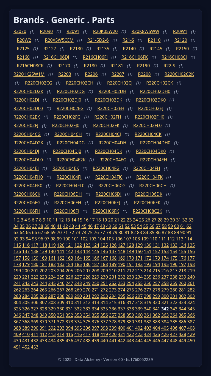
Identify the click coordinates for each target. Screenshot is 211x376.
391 (43, 328)
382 (147, 322)
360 (139, 315)
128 (130, 245)
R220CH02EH (110, 108)
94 (28, 239)
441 (112, 341)
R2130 (76, 49)
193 (147, 264)
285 (34, 296)
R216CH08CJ (174, 57)
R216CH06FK (134, 57)
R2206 (91, 74)
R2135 (102, 49)
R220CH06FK (106, 211)
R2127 (49, 49)
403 (147, 328)
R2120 (180, 40)
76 (96, 232)
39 (46, 226)
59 (170, 226)
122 (78, 245)
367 (17, 322)
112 (171, 239)
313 (95, 302)
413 (52, 334)
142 (69, 251)
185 (78, 264)
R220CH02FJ (25, 125)
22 (123, 220)
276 (139, 290)
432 (34, 341)
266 (52, 290)
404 (156, 328)
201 (34, 271)
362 (156, 315)
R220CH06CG (112, 186)
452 (26, 347)
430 (17, 341)
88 (170, 232)
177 (191, 258)
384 (165, 322)
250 (95, 283)
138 (34, 251)
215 (156, 271)
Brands (28, 20)
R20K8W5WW (145, 31)
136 (17, 251)
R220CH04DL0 (28, 160)
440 (104, 341)
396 (86, 328)
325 (17, 309)
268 (69, 290)
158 (26, 258)
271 (95, 290)
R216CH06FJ (95, 57)
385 (173, 322)
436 (69, 341)
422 (130, 334)
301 (173, 296)
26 (147, 220)
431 (26, 341)
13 (67, 220)
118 (43, 245)
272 (104, 290)
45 (83, 226)
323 (182, 302)
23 (129, 220)
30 (172, 220)
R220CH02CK (159, 83)
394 (69, 328)
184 (69, 264)
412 (43, 334)
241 (17, 283)
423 (139, 334)
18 (98, 220)
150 (139, 251)
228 (86, 277)
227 (78, 277)
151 (147, 251)
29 (166, 220)
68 (46, 232)
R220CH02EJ (150, 108)
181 (43, 264)
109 (145, 239)
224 (52, 277)
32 (184, 220)
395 (78, 328)
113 (179, 239)
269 (78, 290)
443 (130, 341)
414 (60, 334)
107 (127, 239)
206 (78, 271)
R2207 (118, 74)
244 (43, 283)
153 (165, 251)
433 (43, 341)
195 (165, 264)
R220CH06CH (153, 186)
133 (173, 245)
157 (17, 258)
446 (156, 341)
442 (121, 341)
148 (121, 251)
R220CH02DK (108, 100)
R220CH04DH (112, 143)
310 (69, 302)
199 (17, 271)
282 (191, 290)
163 (69, 258)
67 (40, 232)
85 (151, 232)
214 (147, 271)
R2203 (64, 74)
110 (153, 239)
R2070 (19, 31)
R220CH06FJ (66, 211)
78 (108, 232)
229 (95, 277)
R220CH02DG (71, 91)
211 (121, 271)
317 (130, 302)
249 (86, 283)
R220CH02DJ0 (67, 100)
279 (165, 290)
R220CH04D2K (28, 143)
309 (60, 302)
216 (165, 271)
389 (26, 328)
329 (52, 309)
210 (112, 271)
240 (191, 277)
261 (191, 283)
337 (121, 309)
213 (139, 271)
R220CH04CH (68, 134)
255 (139, 283)
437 (78, 341)
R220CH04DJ (26, 151)
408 (191, 328)
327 (34, 309)
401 (130, 328)
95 (34, 239)
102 (84, 239)
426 (165, 334)
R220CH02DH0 (155, 91)
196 (173, 264)
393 (60, 328)
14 (73, 220)
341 (156, 309)
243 (34, 283)
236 (156, 277)
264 (34, 290)
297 (139, 296)
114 (188, 239)
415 (69, 334)
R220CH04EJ (26, 168)
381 (139, 322)
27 (153, 220)
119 (52, 245)
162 (60, 258)
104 (101, 239)
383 (156, 322)
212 (130, 271)
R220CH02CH (79, 83)
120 (60, 245)
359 (130, 315)
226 (69, 277)
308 (52, 302)
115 (17, 245)
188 (104, 264)
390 (34, 328)
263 (26, 290)
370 (43, 322)
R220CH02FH (107, 117)
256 (147, 283)
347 (26, 315)
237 (165, 277)
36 (28, 226)
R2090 (46, 31)
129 (139, 245)
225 (60, 277)
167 (104, 258)
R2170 (63, 66)
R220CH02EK (26, 117)
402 (139, 328)
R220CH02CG (38, 83)
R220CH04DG (71, 143)
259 (173, 283)
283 (17, 296)
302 (182, 296)
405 (165, 328)
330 (60, 309)
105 (110, 239)
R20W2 (24, 40)
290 (78, 296)
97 (46, 239)
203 (52, 271)
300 (165, 296)
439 (95, 341)
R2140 (129, 49)
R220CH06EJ (107, 203)
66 (34, 232)
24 (135, 220)
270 (86, 290)
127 (121, 245)
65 (28, 232)
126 (112, 245)
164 (78, 258)
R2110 (154, 40)
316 (121, 302)
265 (43, 290)
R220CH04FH (146, 168)
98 (53, 239)
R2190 (143, 66)
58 (164, 226)
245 (52, 283)
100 (66, 239)
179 (26, 264)
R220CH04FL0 (70, 186)
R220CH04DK (108, 151)
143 (78, 251)
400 (121, 328)
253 (121, 283)
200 (26, 271)
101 (75, 239)
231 (112, 277)
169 (121, 258)
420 (112, 334)
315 (112, 302)
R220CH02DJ (26, 100)
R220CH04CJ (108, 134)
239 (182, 277)
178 (17, 264)
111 (162, 239)
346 (17, 315)
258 (165, 283)
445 (147, 341)
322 (173, 302)
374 (78, 322)
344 (182, 309)
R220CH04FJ (69, 177)
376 (95, 322)
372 (60, 322)
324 (191, 302)
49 (108, 226)
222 (34, 277)
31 (178, 220)
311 (78, 302)
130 (147, 245)
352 (69, 315)
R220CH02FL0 (147, 125)
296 (130, 296)
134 (182, 245)
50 (114, 226)
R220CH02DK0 (151, 100)
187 (95, 264)
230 (104, 277)
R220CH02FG (67, 117)
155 (182, 251)
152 (156, 251)
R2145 (155, 49)
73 (77, 232)
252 (112, 283)
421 (121, 334)
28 (160, 220)
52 (127, 226)
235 (147, 277)
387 (191, 322)
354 (86, 315)
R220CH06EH (67, 203)
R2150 (182, 49)
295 (121, 296)
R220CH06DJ (108, 194)
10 (48, 220)
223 (43, 277)
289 (69, 296)
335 (104, 309)
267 (60, 290)
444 (139, 341)
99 (59, 239)
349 (43, 315)
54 (139, 226)
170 (130, 258)
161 (52, 258)
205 (69, 271)
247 (69, 283)
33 (190, 220)
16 (86, 220)
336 (112, 309)
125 (104, 245)
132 (165, 245)
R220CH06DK (148, 194)
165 (86, 258)
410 (26, 334)
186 (86, 264)
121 (69, 245)
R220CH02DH (112, 91)
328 (43, 309)
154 (173, 251)
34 (15, 226)
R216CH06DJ (56, 57)
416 (78, 334)
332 (78, 309)
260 (182, 283)
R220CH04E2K (71, 160)
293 (104, 296)
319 (147, 302)
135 (191, 245)
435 (60, 341)
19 (104, 220)
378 (112, 322)
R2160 (23, 57)
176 (182, 258)
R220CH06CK (26, 194)
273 (112, 290)
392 (52, 328)
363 (165, 315)
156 (191, 251)
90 (182, 232)
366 (191, 315)
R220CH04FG (106, 168)
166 (95, 258)
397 (95, 328)
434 (52, 341)
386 (182, 322)
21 (116, 220)
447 (165, 341)
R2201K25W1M (29, 74)
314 (104, 302)
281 (182, 290)
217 (173, 271)
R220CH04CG (27, 134)
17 (92, 220)
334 (95, 309)
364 (173, 315)
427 (173, 334)
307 (43, 302)
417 (86, 334)
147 (112, 251)
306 (34, 302)
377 (104, 322)
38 (40, 226)
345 (191, 309)
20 (110, 220)
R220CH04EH (153, 160)
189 (112, 264)
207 (86, 271)
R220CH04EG (112, 160)
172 (147, 258)
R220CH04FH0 (28, 177)
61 (182, 226)
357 (112, 315)
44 (77, 226)
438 (86, 341)
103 (92, 239)
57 (158, 226)
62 (189, 226)
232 (121, 277)
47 (96, 226)
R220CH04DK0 (151, 151)
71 (65, 232)
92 (15, 239)
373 (69, 322)
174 (165, 258)
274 (121, 290)
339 (139, 309)
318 (139, 302)
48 (102, 226)
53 (133, 226)
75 (90, 232)
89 (176, 232)
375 (86, 322)
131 (156, 245)
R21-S (128, 40)
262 (17, 290)
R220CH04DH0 (155, 143)
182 (52, 264)
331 (69, 309)
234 (139, 277)
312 (86, 302)
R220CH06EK (147, 203)
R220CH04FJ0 (109, 177)
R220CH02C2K (179, 74)
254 (130, 283)
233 (130, 277)
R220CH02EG (70, 108)
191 (130, 264)
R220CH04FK (149, 177)
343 (173, 309)
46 (90, 226)
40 (53, 226)
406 (173, 328)
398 (104, 328)
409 (17, 334)
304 (17, 302)
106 (119, 239)
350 (52, 315)
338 (130, 309)
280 (173, 290)
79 (114, 232)
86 (158, 232)
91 (189, 232)
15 (79, 220)
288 (60, 296)
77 (102, 232)
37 (34, 226)
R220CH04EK (65, 168)
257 (156, 283)
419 (104, 334)
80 (120, 232)
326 (26, 309)
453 (34, 347)
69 (53, 232)
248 (78, 283)
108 (136, 239)
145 (95, 251)
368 (26, 322)
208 (95, 271)
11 (54, 220)
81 (127, 232)
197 (182, 264)
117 (34, 245)
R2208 (144, 74)
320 (156, 302)
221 (26, 277)
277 (147, 290)
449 (182, 341)
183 (60, 264)
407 (182, 328)
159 (34, 258)
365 (182, 315)
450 (191, 341)
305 (26, 302)
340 (147, 309)
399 (112, 328)
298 (147, 296)
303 (191, 296)
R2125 (23, 49)
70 (59, 232)
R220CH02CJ (119, 83)
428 (182, 334)
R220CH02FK (106, 125)
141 (60, 251)
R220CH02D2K (28, 91)
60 (176, 226)
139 (43, 251)
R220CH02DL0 (28, 108)
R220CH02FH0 (149, 117)
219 (191, 271)
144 (86, 251)
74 (83, 232)
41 (59, 226)
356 (104, 315)
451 (17, 347)
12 (61, 220)
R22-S (169, 66)
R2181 (116, 66)
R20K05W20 (105, 31)
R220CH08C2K (147, 211)
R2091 (72, 31)
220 (17, 277)
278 (156, 290)
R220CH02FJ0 (65, 125)
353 (78, 315)
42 (65, 226)
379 (121, 322)
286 (43, 296)
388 (17, 328)
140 (52, 251)
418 (95, 334)
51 (120, 226)
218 (182, 271)
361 (147, 315)
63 (15, 232)
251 (104, 283)
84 (145, 232)
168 (112, 258)
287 (52, 296)
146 (104, 251)
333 (86, 309)
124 (95, 245)
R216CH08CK (30, 66)
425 (156, 334)
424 (147, 334)
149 (130, 251)
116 (26, 245)
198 (191, 264)
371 (52, 322)
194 (156, 264)
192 (139, 264)
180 (34, 264)
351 (60, 315)
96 (40, 239)
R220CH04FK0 (27, 186)
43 (71, 226)
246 (60, 283)
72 (71, 232)
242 (26, 283)
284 (26, 296)
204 (60, 271)
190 (121, 264)
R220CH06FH (26, 211)
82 (133, 232)
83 (139, 232)
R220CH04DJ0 (67, 151)
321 (165, 302)
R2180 (90, 66)
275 (130, 290)
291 (86, 296)
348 (34, 315)
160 (43, 258)
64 (22, 232)
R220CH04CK (148, 134)
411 (34, 334)
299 (156, 296)
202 (43, 271)
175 (173, 258)
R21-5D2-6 (98, 40)
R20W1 (180, 31)
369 (34, 322)
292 (95, 296)
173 (156, 258)
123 (86, 245)
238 (173, 277)
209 (104, 271)
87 (164, 232)
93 (22, 239)
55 (145, 226)
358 (121, 315)
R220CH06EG (26, 203)
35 (22, 226)
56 (151, 226)
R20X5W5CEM (59, 40)
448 (173, 341)
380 (130, 322)
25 (141, 220)
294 (112, 296)
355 (95, 315)
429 (191, 334)
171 (139, 258)
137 (26, 251)
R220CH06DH (68, 194)
